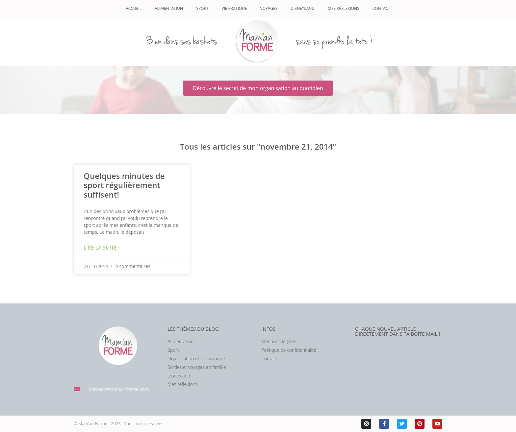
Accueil (134, 8)
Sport (202, 8)
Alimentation (169, 8)
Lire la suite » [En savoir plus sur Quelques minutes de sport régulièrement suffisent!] (102, 247)
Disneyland (303, 8)
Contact (381, 8)
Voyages (269, 8)
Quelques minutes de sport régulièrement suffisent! (124, 185)
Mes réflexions (343, 8)
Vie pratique (234, 8)
